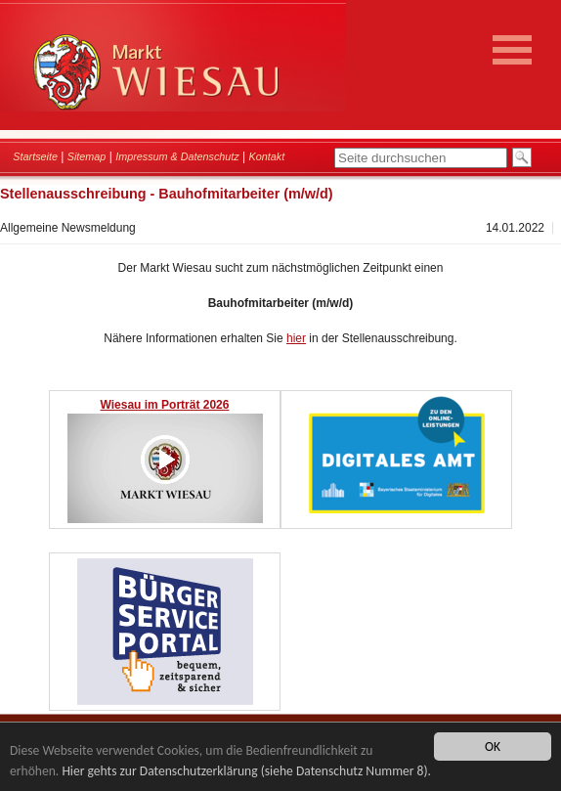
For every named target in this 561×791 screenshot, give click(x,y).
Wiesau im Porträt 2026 (165, 405)
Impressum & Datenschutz (177, 156)
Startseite (35, 156)
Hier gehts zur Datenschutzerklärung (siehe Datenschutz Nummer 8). (246, 771)
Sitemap (87, 156)
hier (296, 338)
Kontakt (267, 156)
